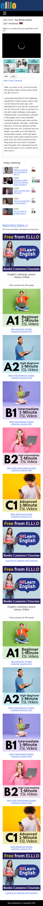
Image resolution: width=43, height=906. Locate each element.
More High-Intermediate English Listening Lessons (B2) (21, 469)
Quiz (13, 76)
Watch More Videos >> (15, 225)
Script (6, 76)
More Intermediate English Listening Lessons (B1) (21, 423)
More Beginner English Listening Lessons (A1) (21, 330)
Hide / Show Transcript (13, 80)
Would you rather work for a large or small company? (21, 182)
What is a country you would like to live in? (21, 172)
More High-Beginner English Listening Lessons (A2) (21, 376)
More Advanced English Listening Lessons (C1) (21, 515)
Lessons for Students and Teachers (21, 561)
